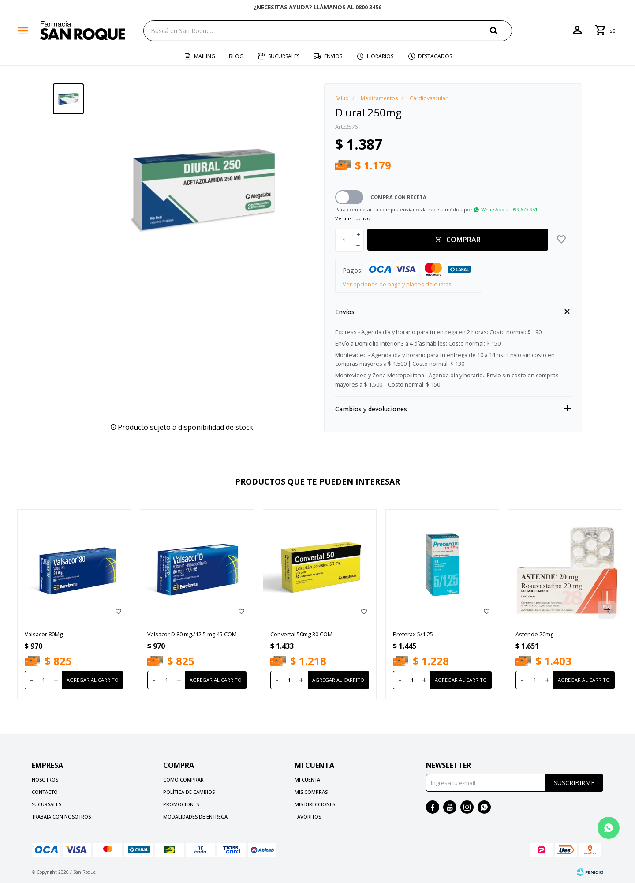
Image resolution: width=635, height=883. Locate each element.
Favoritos (308, 816)
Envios (333, 56)
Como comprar (183, 779)
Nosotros (45, 779)
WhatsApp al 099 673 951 (509, 209)
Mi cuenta (307, 779)
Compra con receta (398, 197)
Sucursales (283, 56)
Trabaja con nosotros (61, 816)
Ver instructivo (352, 218)
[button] (501, 30)
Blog (236, 56)
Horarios (380, 56)
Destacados (435, 56)
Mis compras (311, 792)
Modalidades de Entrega (195, 816)
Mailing (204, 56)
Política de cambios (189, 792)
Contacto (45, 792)
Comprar (463, 239)
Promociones (181, 804)
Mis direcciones (315, 804)
